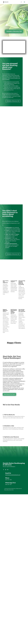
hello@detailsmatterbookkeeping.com (12, 470)
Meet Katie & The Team (9, 389)
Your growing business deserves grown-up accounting (22, 277)
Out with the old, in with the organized (22, 300)
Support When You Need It (5, 305)
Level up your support (14, 276)
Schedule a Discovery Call (14, 31)
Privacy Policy (6, 485)
